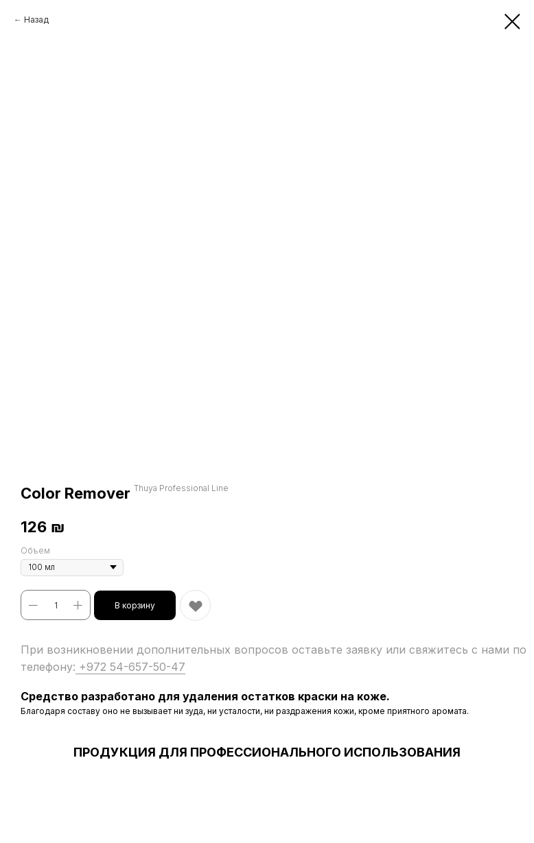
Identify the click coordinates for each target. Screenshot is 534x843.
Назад (36, 19)
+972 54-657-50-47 (130, 667)
